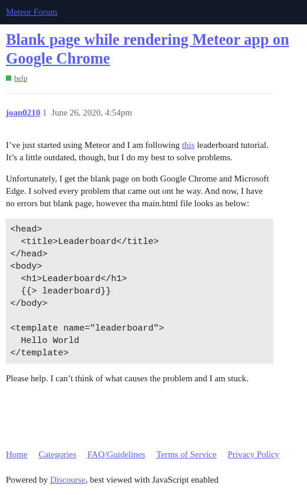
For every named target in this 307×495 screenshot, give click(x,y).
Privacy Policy (253, 454)
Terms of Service (186, 454)
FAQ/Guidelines (116, 454)
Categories (57, 454)
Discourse (67, 479)
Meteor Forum (31, 11)
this (188, 145)
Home (17, 454)
